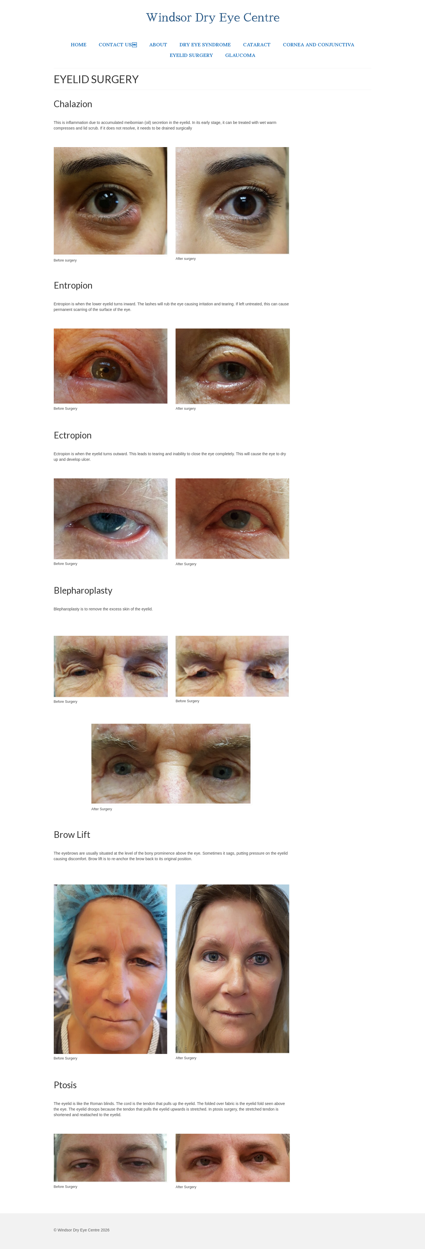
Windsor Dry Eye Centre (212, 17)
